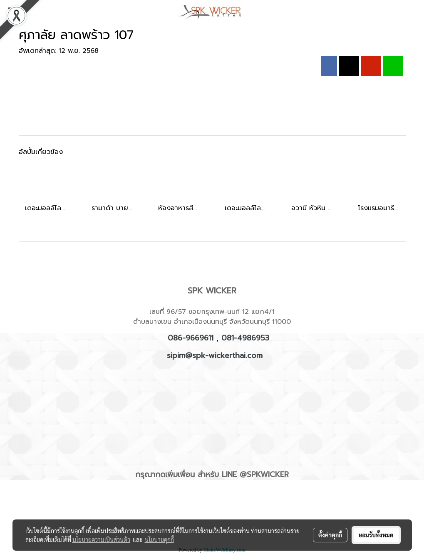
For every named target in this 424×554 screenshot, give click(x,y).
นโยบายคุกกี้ (159, 539)
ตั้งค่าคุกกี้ (330, 535)
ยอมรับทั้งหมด (376, 535)
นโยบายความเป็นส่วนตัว (101, 539)
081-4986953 (245, 338)
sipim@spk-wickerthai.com (215, 355)
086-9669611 (190, 338)
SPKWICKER (268, 474)
